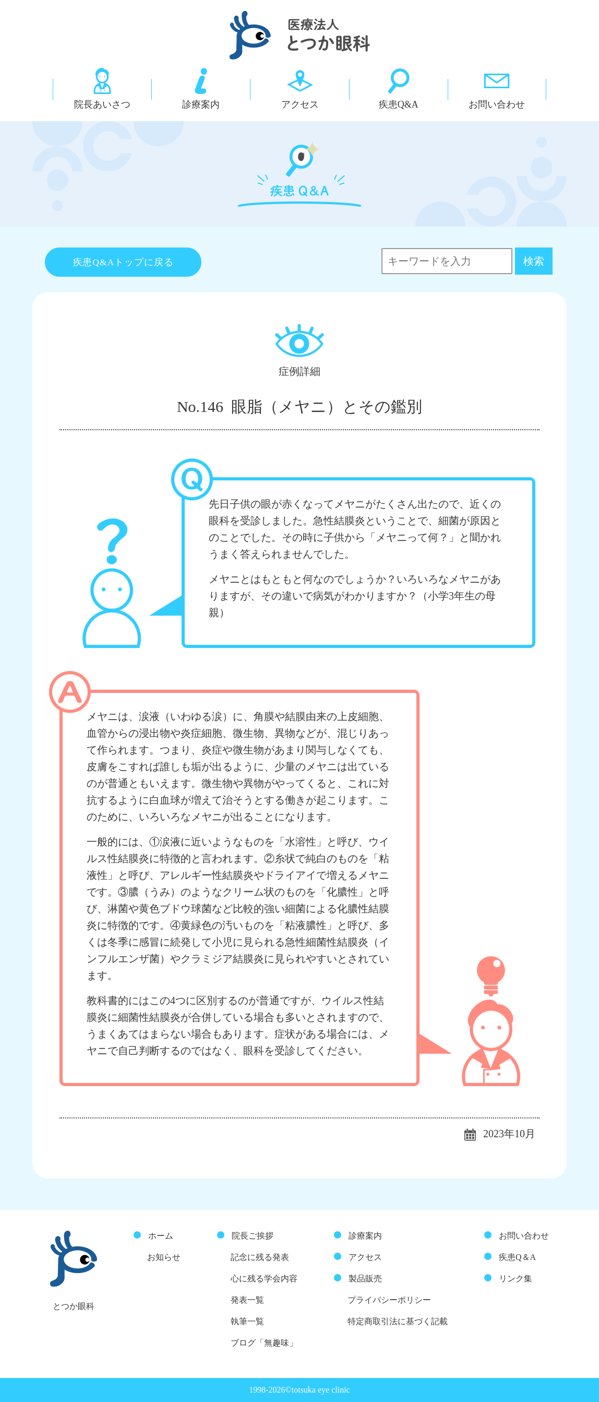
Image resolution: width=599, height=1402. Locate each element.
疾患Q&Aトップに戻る (123, 262)
